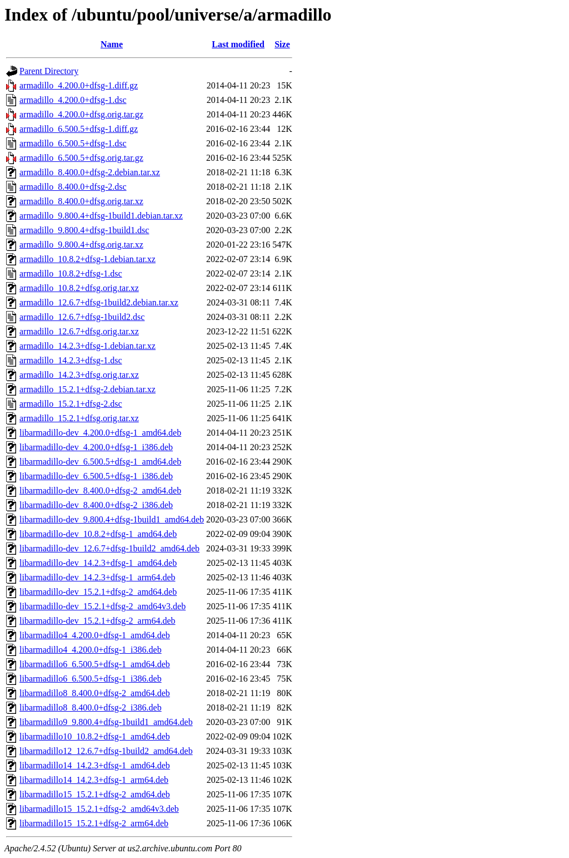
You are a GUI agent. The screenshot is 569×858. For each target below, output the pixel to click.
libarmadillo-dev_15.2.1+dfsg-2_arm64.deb (97, 620)
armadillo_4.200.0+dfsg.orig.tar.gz (81, 114)
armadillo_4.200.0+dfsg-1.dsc (73, 100)
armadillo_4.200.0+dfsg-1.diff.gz (78, 85)
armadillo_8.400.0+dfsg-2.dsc (73, 186)
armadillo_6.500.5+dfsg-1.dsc (73, 143)
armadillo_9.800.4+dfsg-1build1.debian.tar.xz (101, 215)
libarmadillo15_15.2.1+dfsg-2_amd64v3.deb (99, 808)
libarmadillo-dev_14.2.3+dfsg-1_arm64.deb (97, 577)
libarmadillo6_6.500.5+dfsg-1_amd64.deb (94, 664)
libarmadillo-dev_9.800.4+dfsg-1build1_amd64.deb (111, 519)
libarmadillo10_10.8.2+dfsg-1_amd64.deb (94, 736)
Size (282, 44)
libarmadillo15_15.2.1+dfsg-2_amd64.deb (94, 794)
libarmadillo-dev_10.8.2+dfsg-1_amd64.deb (98, 534)
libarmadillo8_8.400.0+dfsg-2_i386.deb (90, 707)
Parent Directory (48, 71)
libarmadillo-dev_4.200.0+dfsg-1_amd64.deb (100, 432)
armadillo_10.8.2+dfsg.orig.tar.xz (79, 288)
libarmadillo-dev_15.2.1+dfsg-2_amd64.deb (98, 591)
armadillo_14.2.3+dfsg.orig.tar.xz (79, 374)
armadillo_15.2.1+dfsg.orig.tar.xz (79, 418)
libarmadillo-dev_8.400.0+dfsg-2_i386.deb (96, 505)
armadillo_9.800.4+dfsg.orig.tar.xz (81, 244)
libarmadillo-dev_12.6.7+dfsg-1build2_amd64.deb (109, 548)
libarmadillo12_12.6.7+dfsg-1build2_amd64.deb (106, 751)
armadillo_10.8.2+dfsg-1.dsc (70, 273)
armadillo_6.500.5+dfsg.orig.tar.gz (81, 157)
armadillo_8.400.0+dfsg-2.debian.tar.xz (89, 172)
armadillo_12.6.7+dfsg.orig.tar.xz (79, 331)
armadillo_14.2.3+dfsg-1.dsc (70, 360)
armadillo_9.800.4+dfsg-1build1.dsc (84, 230)
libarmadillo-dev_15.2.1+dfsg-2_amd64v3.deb (102, 606)
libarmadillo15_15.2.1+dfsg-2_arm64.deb (93, 823)
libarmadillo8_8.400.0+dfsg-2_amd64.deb (94, 693)
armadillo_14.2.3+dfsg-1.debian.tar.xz (87, 346)
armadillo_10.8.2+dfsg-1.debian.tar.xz (87, 259)
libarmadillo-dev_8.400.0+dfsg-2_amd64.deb (100, 490)
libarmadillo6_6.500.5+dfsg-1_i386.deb (90, 678)
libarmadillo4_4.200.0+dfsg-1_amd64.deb (94, 635)
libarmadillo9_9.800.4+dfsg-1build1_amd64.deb (106, 722)
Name (112, 44)
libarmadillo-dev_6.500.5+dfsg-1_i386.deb (96, 476)
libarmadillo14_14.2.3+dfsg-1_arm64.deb (93, 780)
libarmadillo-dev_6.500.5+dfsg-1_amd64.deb (100, 461)
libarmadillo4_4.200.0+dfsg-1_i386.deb (90, 649)
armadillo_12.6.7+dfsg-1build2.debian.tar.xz (98, 302)
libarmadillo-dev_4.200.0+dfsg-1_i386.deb (96, 447)
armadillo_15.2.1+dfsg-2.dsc (70, 403)
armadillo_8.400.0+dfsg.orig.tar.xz (81, 201)
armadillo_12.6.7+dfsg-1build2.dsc (81, 317)
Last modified (238, 44)
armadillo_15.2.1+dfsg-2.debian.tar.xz (87, 389)
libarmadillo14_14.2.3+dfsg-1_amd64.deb (94, 765)
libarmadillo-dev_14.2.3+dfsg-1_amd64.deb (98, 563)
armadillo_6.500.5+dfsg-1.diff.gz (78, 129)
